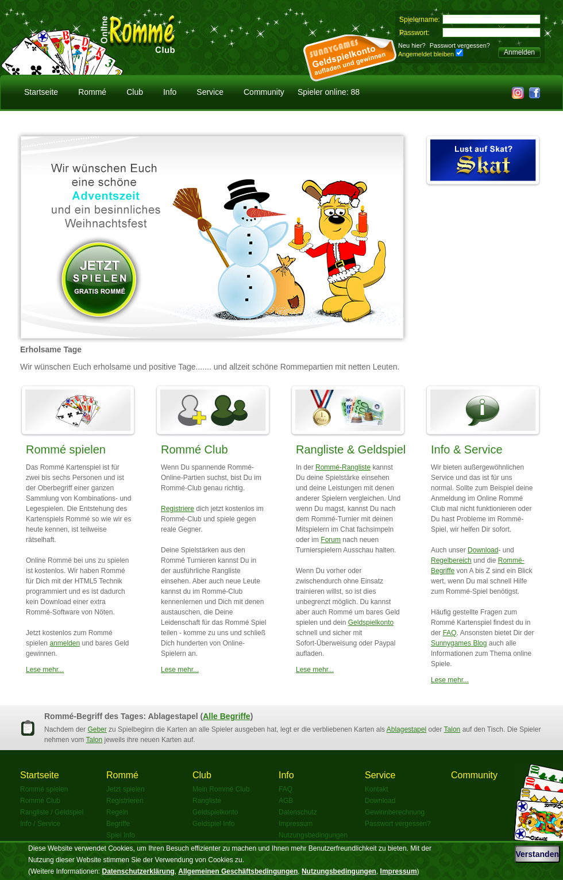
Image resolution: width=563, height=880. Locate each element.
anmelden (64, 643)
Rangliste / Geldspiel (51, 812)
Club (134, 92)
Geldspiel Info (213, 824)
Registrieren (125, 801)
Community (264, 92)
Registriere (177, 509)
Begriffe (118, 824)
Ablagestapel (406, 729)
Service (209, 92)
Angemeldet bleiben (426, 54)
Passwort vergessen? (460, 45)
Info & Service (467, 449)
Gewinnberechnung (395, 812)
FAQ (450, 633)
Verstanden (537, 854)
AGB (286, 801)
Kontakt (376, 789)
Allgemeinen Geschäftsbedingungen (238, 871)
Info (169, 92)
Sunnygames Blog (459, 643)
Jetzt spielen (125, 789)
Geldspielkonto (371, 622)
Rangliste (206, 801)
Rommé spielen (66, 449)
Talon (452, 729)
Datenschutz (298, 812)
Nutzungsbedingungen (313, 835)
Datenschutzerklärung (138, 871)
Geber (96, 729)
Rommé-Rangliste (343, 467)
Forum (331, 540)
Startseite (41, 92)
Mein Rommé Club (220, 789)
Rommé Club (194, 449)
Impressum (296, 824)
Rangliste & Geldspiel (351, 449)
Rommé (92, 92)
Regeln (117, 812)
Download (483, 550)
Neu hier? (412, 45)
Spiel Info (120, 835)
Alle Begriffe (226, 716)
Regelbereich (451, 560)
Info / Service (40, 824)
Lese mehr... (45, 670)
